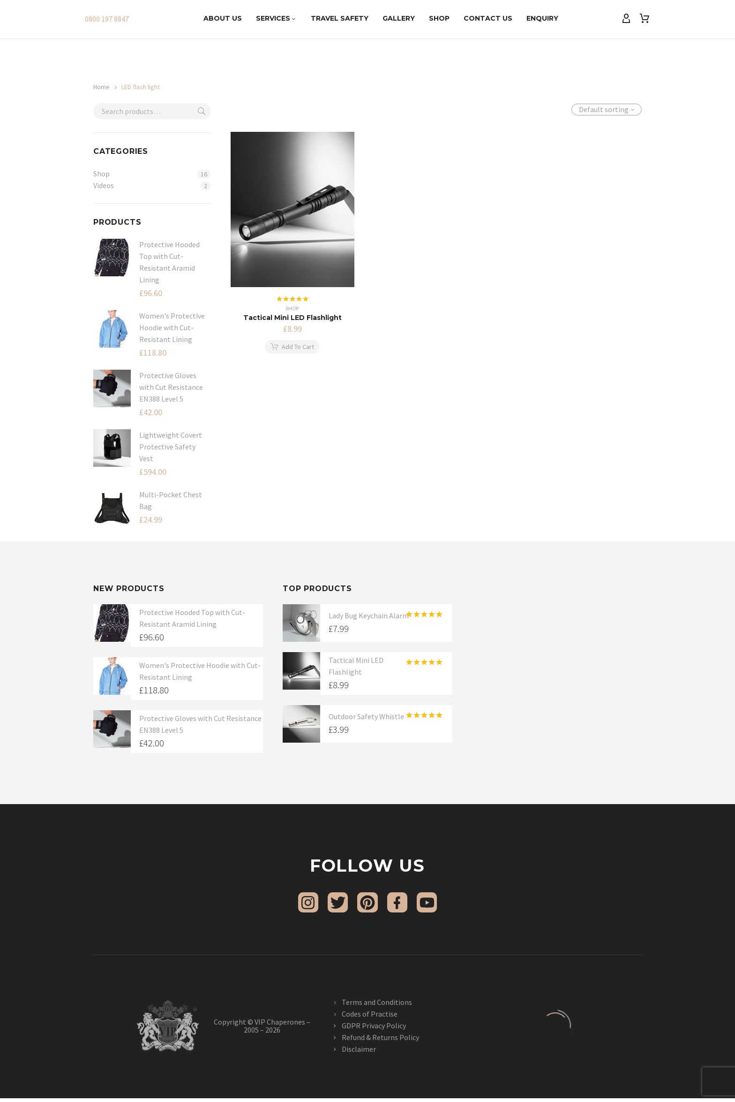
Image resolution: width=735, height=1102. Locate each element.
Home (101, 87)
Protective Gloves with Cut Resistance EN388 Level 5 (171, 387)
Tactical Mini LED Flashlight (292, 317)
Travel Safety (339, 18)
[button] (292, 347)
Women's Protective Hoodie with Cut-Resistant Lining (172, 327)
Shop (439, 18)
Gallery (398, 18)
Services (276, 18)
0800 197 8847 (107, 18)
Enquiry (542, 18)
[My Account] (626, 18)
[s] (152, 111)
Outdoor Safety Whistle (366, 716)
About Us (222, 18)
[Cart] (644, 18)
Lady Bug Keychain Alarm (369, 615)
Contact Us (488, 18)
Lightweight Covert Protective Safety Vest (170, 446)
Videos (103, 185)
